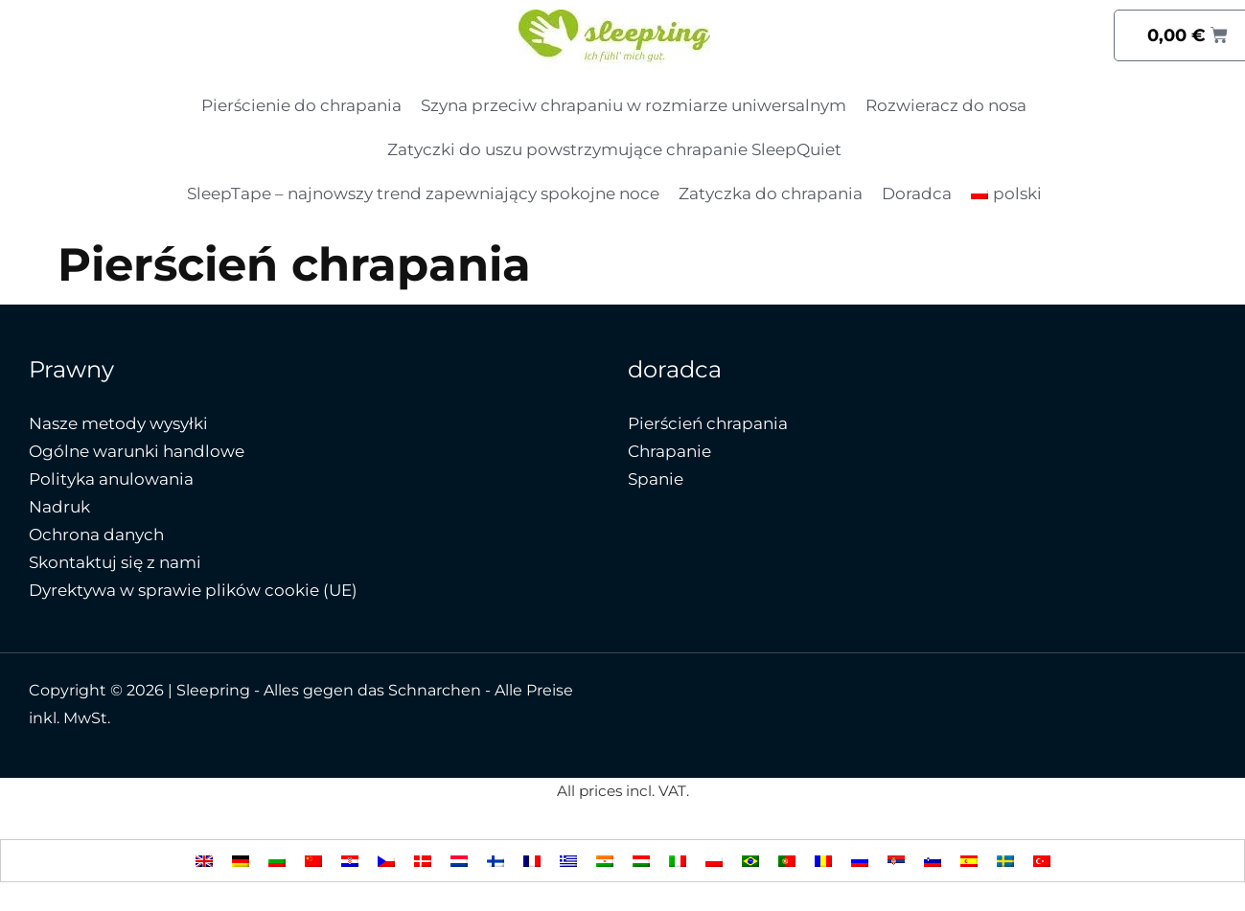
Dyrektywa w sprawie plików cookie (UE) (193, 590)
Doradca (917, 193)
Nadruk (59, 506)
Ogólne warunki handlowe (136, 451)
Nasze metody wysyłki (118, 423)
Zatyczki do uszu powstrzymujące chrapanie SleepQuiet (614, 149)
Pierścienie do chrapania (301, 105)
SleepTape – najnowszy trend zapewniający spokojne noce (423, 193)
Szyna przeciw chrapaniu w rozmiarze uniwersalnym (633, 105)
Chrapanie (669, 451)
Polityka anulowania (111, 479)
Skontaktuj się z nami (115, 562)
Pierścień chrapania (708, 423)
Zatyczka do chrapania (771, 193)
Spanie (655, 479)
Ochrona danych (96, 534)
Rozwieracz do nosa (945, 105)
